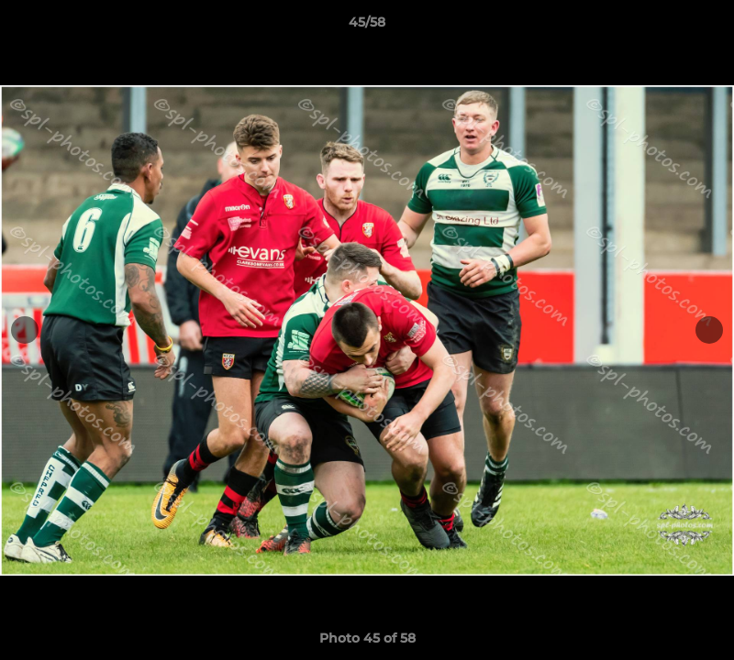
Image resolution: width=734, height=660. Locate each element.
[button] (701, 26)
